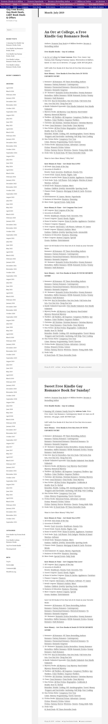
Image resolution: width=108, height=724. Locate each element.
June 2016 (9, 491)
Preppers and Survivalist (54, 136)
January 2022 (10, 262)
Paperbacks (76, 196)
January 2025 (10, 139)
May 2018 (9, 413)
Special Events (59, 202)
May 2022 (9, 249)
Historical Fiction (62, 145)
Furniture (89, 177)
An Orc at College (51, 57)
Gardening (69, 136)
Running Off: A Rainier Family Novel (58, 411)
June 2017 (9, 450)
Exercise (77, 142)
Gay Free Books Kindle (13, 545)
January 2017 (10, 467)
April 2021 (9, 293)
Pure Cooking (87, 136)
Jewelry (62, 188)
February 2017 (11, 464)
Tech (55, 180)
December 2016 (11, 471)
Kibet (58, 367)
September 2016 (11, 481)
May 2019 (9, 372)
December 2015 (11, 512)
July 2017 (9, 447)
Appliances (80, 177)
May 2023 (9, 207)
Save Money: (6, 4)
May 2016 (9, 495)
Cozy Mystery (72, 112)
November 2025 (11, 105)
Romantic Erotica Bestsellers (67, 93)
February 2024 (11, 177)
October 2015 (10, 519)
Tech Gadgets (73, 180)
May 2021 (9, 290)
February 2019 (11, 382)
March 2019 (10, 378)
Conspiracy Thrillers (81, 117)
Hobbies (54, 240)
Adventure (74, 145)
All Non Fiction (60, 128)
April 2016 (9, 498)
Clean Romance (56, 125)
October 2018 (10, 396)
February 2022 (11, 259)
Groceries (59, 172)
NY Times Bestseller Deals (75, 153)
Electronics (60, 227)
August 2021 (10, 279)
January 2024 (10, 180)
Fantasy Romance (59, 84)
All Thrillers (56, 117)
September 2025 (11, 112)
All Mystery (61, 112)
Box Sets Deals (73, 101)
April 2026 (9, 88)
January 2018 (10, 426)
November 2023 (11, 187)
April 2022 (9, 252)
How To (54, 131)
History (53, 142)
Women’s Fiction (57, 147)
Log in (8, 561)
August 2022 (10, 238)
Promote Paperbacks (35, 1)
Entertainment (63, 240)
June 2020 (9, 327)
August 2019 (10, 361)
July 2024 (9, 160)
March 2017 (10, 460)
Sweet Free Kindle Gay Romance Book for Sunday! (67, 388)
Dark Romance (58, 98)
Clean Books (67, 125)
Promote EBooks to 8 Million (12, 1)
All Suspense (67, 117)
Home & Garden (68, 177)
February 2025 (11, 136)
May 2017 (9, 454)
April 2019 (9, 375)
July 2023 (9, 201)
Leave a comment (86, 367)
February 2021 (11, 300)
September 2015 (11, 522)
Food (53, 172)
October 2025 (10, 108)
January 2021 (10, 303)
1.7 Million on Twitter (83, 1)
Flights (69, 175)
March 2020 (10, 337)
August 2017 (10, 443)
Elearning (73, 199)
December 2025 (11, 101)
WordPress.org (11, 572)
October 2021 (10, 272)
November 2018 (11, 392)
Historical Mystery (59, 114)
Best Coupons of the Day (64, 210)
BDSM (69, 95)
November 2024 (11, 146)
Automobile (70, 188)
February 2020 (11, 341)
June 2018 (9, 409)
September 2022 (11, 235)
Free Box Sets (53, 103)
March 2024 (10, 173)
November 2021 (11, 269)
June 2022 (9, 245)
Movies (68, 196)
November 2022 (11, 228)
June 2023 (9, 204)
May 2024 (9, 166)
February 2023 (11, 218)
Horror (60, 150)
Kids (91, 150)
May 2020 (9, 331)
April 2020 (9, 334)
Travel (86, 134)
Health (55, 134)
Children (54, 188)
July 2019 (9, 365)
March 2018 (10, 419)
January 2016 (10, 508)
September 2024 (11, 153)
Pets (81, 172)
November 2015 (11, 515)
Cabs (75, 175)
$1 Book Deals (59, 153)
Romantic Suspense (60, 90)
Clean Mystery (78, 125)
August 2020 (10, 320)
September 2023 (11, 194)
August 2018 (10, 402)
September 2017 (11, 440)
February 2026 (11, 95)
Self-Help (77, 136)
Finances (59, 191)
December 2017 (11, 430)
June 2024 (9, 163)
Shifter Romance (60, 95)
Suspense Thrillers (72, 120)
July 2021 (9, 283)
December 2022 (11, 225)
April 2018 (9, 416)
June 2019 (9, 368)
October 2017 (10, 437)
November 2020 (11, 310)
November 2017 (11, 433)
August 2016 (10, 484)
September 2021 (11, 276)
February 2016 (11, 505)
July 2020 (9, 324)
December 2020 (11, 307)
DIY (67, 134)
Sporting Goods (82, 188)
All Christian (57, 123)
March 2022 (10, 255)
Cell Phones (62, 180)
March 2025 (10, 132)
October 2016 (10, 478)
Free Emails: (6, 7)
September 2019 (11, 358)
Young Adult (83, 150)
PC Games (60, 196)
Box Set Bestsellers (59, 101)
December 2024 (11, 143)
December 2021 (11, 266)
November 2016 (11, 474)
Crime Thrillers (58, 120)
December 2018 (11, 389)
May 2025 (9, 125)
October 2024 (10, 149)
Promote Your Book (59, 43)
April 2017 (9, 457)
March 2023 (10, 214)
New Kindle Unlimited (75, 106)
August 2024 (10, 156)
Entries (10, 565)
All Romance (57, 82)
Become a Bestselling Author (59, 1)
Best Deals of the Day (60, 166)
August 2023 (10, 197)
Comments (11, 568)
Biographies (71, 128)
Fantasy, (54, 150)
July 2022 (9, 242)
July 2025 (9, 119)
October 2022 (10, 231)
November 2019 (11, 351)
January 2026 (10, 98)
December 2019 (11, 348)
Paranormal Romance (61, 87)
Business (65, 199)
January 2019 (10, 385)
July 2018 (9, 406)
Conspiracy (63, 139)
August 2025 (10, 115)
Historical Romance (78, 87)
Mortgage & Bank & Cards (74, 191)
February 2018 (11, 423)
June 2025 (9, 122)
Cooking (62, 134)
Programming (62, 142)
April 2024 (9, 170)
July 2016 (9, 488)
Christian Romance (70, 123)
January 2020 (10, 344)
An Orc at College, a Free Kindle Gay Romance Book (66, 34)
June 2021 (9, 286)
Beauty (75, 172)
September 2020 (11, 317)
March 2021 (10, 296)
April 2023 (9, 211)
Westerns (67, 150)
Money (92, 134)
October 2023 (10, 190)
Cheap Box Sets (66, 103)
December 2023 (11, 184)
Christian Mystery (86, 123)
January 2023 (10, 221)
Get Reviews (100, 1)
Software (55, 183)
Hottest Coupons (63, 238)
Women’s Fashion (61, 186)
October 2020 (10, 313)
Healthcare (68, 172)
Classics (75, 150)
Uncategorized (11, 549)
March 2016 (10, 502)
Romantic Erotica (79, 95)
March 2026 (10, 91)
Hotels (63, 175)
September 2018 (11, 399)
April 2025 (9, 129)
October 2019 (10, 355)
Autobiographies (76, 134)
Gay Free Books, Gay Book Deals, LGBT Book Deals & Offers (15, 13)
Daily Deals (70, 202)
